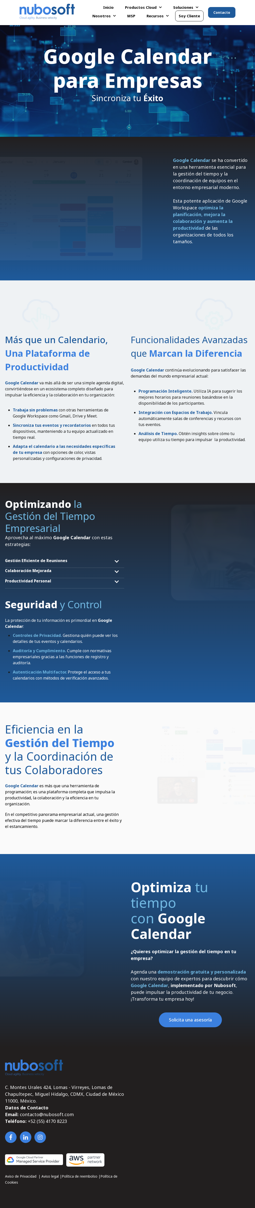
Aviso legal (50, 1176)
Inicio (108, 7)
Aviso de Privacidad (21, 1176)
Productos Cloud (141, 7)
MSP (131, 15)
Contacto (221, 12)
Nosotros (101, 15)
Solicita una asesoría (190, 1020)
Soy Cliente (189, 15)
